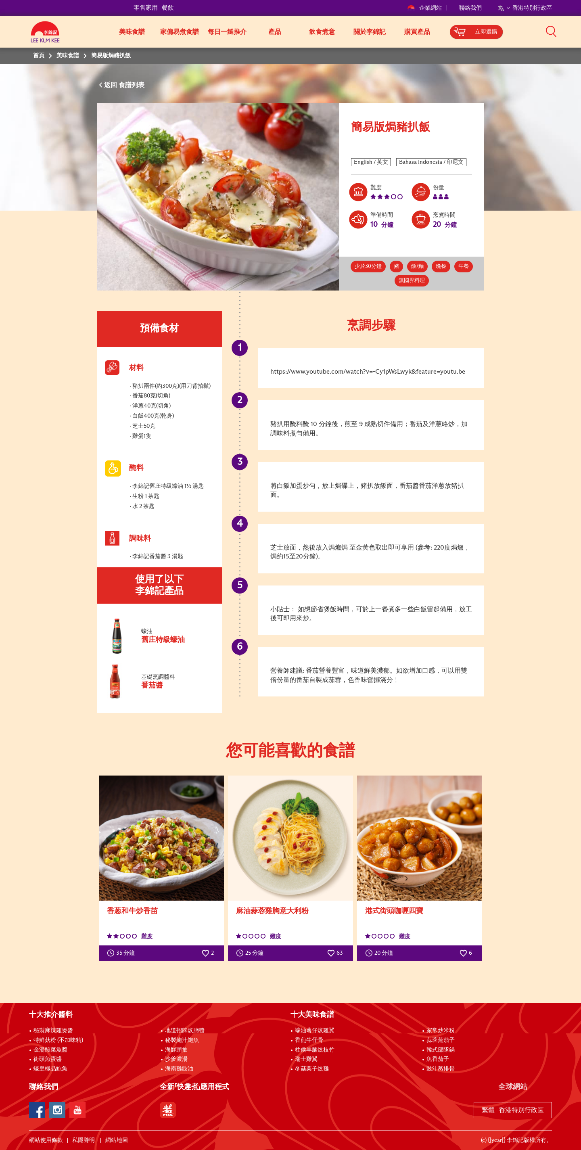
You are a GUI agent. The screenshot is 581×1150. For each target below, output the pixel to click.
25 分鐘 (251, 953)
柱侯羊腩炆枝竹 (314, 1050)
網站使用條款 (46, 1140)
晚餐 (441, 266)
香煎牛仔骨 (309, 1040)
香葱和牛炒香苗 (132, 911)
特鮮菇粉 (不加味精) (58, 1040)
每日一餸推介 (227, 32)
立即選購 (486, 32)
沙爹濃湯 (176, 1059)
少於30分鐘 (368, 266)
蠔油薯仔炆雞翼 (314, 1030)
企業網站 (425, 8)
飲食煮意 (322, 32)
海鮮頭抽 (176, 1050)
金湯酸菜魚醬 (50, 1050)
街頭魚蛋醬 (47, 1059)
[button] (555, 31)
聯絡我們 (470, 8)
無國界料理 (412, 280)
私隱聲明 (84, 1140)
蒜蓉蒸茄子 (440, 1040)
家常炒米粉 (440, 1030)
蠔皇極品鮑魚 (50, 1069)
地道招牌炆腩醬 (185, 1030)
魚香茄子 (437, 1059)
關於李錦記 (369, 32)
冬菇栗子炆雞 (312, 1069)
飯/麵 (417, 266)
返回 (111, 85)
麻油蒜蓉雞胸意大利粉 (272, 911)
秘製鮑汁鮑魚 (182, 1040)
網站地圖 (117, 1140)
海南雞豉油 (179, 1069)
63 (335, 953)
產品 (274, 32)
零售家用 (146, 8)
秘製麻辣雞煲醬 (53, 1030)
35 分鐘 (122, 953)
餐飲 (168, 8)
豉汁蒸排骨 (440, 1069)
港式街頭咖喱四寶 (394, 911)
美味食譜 (132, 32)
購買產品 (417, 32)
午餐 (463, 266)
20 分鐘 (381, 953)
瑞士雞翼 (306, 1059)
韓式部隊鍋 (440, 1050)
